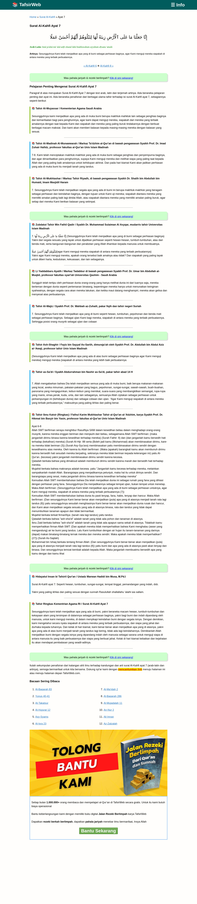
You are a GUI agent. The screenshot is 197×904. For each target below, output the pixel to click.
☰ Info (178, 4)
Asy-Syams (41, 716)
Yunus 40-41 (42, 696)
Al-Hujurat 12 (42, 710)
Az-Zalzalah (110, 723)
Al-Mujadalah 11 (113, 703)
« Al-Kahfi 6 (90, 65)
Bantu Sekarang (98, 830)
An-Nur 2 (109, 710)
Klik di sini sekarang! (121, 78)
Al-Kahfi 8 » (107, 65)
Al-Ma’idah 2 (111, 689)
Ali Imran (109, 716)
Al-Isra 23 (40, 723)
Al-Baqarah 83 (43, 689)
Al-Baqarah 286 (113, 696)
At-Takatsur (41, 703)
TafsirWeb (30, 4)
